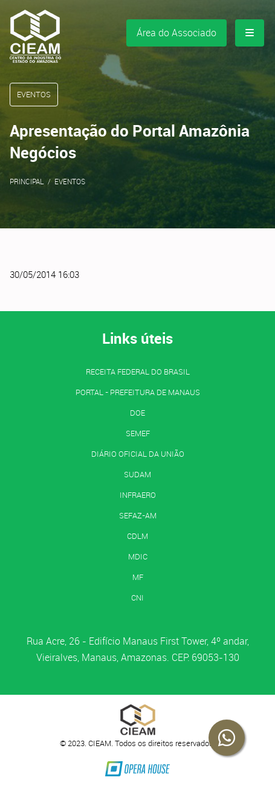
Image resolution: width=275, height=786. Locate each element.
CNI (137, 597)
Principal (27, 181)
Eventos (69, 181)
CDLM (137, 535)
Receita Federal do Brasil (138, 371)
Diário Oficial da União (137, 453)
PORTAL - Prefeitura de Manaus (138, 392)
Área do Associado (176, 32)
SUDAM (137, 474)
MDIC (137, 556)
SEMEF (138, 433)
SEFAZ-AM (138, 515)
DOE (137, 412)
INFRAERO (138, 494)
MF (137, 577)
